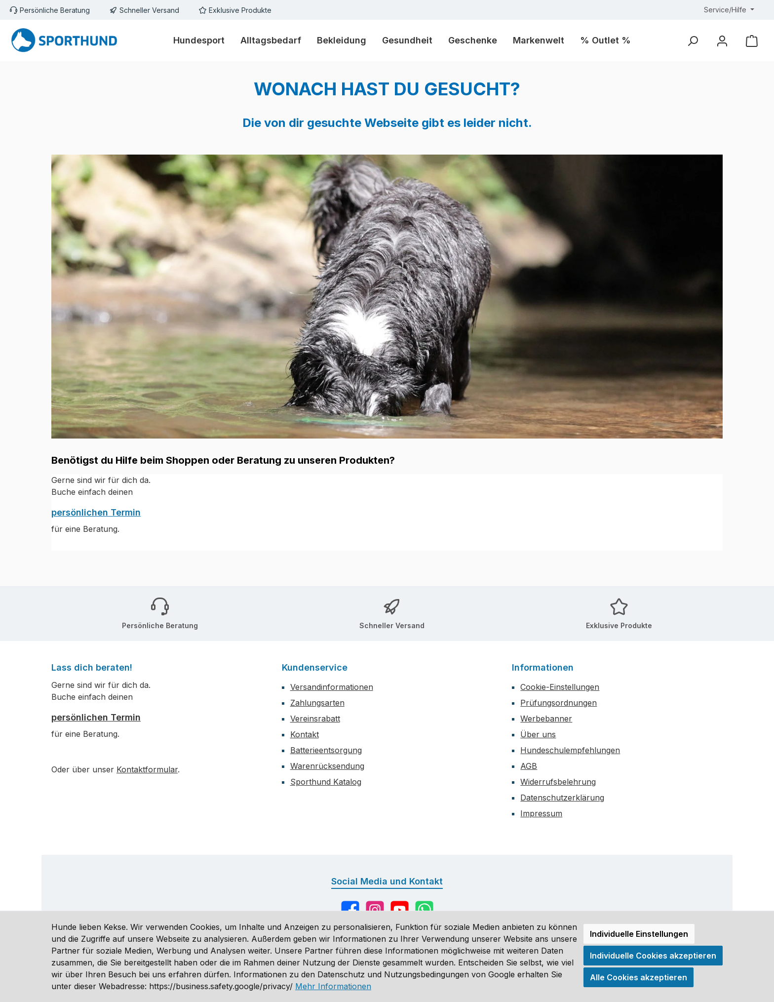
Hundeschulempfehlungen (570, 750)
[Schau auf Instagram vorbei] (375, 910)
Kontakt (304, 734)
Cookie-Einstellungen (559, 687)
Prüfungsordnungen (558, 703)
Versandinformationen (331, 687)
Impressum (541, 813)
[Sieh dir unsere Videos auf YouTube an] (399, 910)
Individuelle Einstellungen (639, 934)
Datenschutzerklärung (562, 797)
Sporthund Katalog (325, 782)
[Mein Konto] (722, 41)
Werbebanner (546, 718)
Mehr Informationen (333, 986)
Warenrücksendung (327, 766)
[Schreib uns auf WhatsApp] (424, 910)
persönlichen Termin (96, 512)
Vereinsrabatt (315, 718)
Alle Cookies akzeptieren (638, 977)
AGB (528, 766)
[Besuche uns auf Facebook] (350, 910)
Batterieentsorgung (326, 750)
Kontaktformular (147, 769)
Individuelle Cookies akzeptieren (653, 956)
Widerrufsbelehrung (558, 782)
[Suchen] (692, 41)
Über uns (538, 734)
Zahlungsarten (317, 703)
